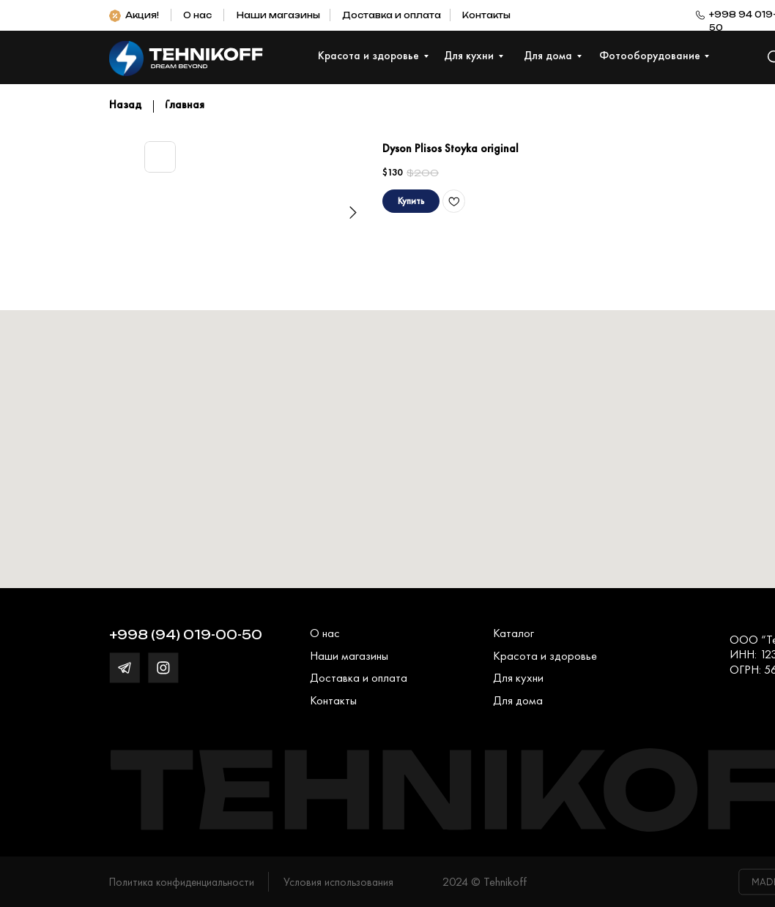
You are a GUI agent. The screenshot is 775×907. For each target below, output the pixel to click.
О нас (197, 15)
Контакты (486, 15)
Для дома (518, 700)
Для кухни (518, 677)
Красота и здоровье (545, 655)
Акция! (142, 15)
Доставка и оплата (391, 15)
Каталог (513, 633)
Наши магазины (278, 15)
